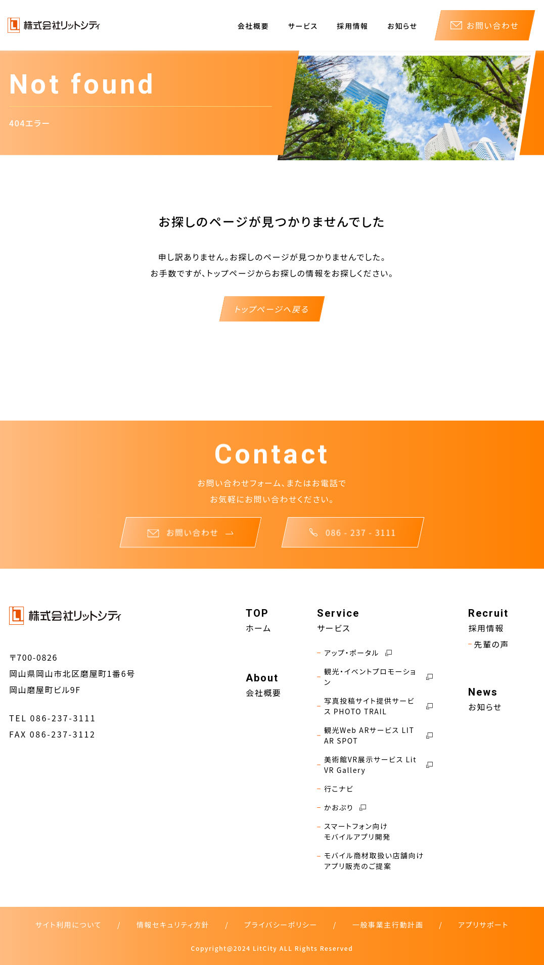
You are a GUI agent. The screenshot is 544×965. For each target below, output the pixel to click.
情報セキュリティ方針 (173, 925)
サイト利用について (68, 925)
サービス (303, 26)
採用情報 (352, 26)
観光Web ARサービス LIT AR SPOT (375, 735)
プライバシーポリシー (281, 925)
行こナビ (335, 789)
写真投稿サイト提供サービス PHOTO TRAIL (375, 706)
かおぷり (341, 807)
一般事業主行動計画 (387, 925)
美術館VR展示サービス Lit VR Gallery (375, 764)
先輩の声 (488, 644)
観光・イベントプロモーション (375, 676)
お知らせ (402, 26)
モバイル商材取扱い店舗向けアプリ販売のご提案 (370, 860)
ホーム (258, 628)
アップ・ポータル (354, 653)
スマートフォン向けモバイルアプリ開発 (354, 831)
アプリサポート (483, 925)
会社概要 (253, 26)
